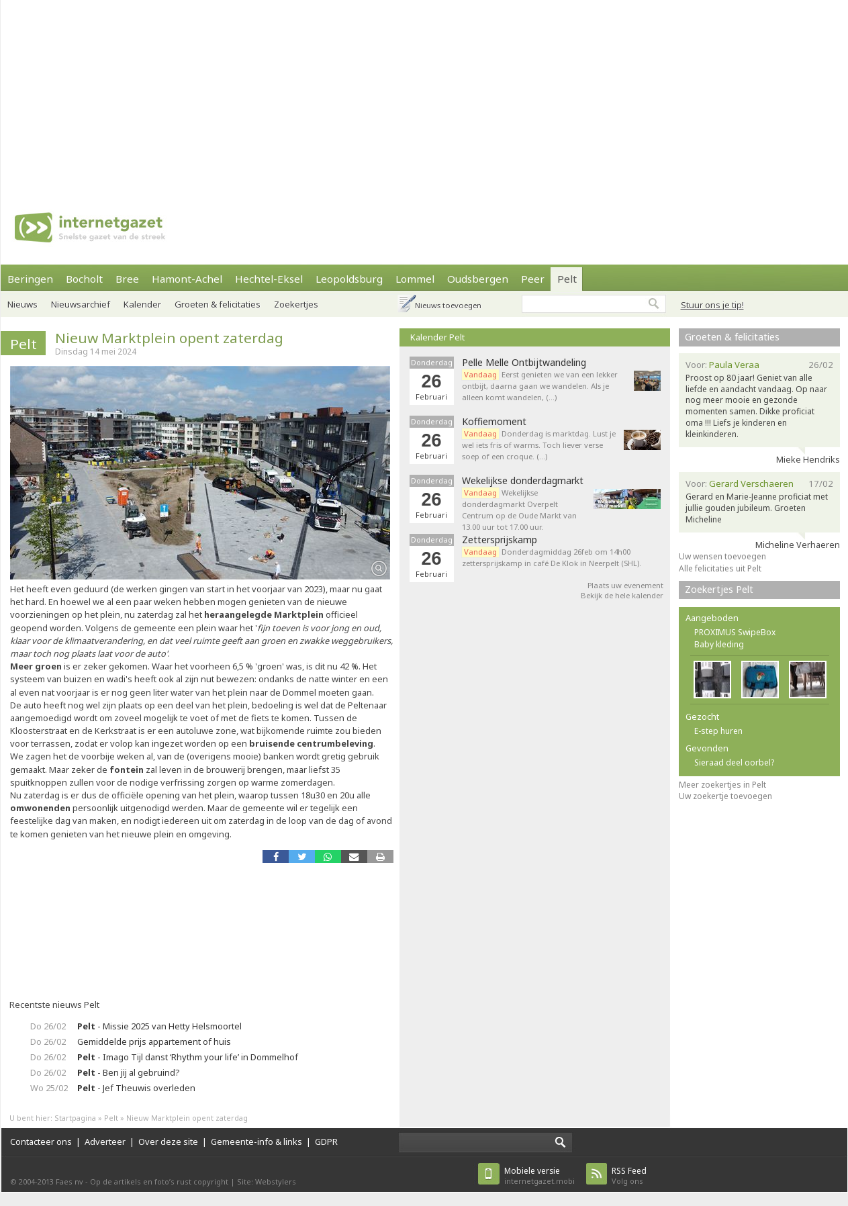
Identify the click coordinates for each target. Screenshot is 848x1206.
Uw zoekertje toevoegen (725, 796)
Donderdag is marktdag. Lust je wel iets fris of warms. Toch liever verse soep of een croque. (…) (539, 444)
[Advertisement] (393, 94)
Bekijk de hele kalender (622, 595)
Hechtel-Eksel (269, 278)
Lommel (414, 278)
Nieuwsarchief (80, 304)
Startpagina (75, 1118)
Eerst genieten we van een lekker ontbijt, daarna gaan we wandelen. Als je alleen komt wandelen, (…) (540, 385)
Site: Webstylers (266, 1181)
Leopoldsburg (349, 278)
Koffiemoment (494, 422)
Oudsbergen (477, 278)
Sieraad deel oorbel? (734, 762)
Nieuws (22, 304)
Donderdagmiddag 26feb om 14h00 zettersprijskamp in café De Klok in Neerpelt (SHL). (551, 557)
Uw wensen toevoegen (722, 556)
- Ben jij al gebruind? (128, 1072)
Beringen (30, 278)
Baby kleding (719, 644)
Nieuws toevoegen (448, 305)
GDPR (326, 1141)
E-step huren (718, 731)
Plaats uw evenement (625, 585)
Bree (127, 278)
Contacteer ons (41, 1141)
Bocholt (84, 278)
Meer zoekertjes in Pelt (722, 784)
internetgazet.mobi (539, 1175)
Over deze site (168, 1141)
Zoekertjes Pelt (719, 589)
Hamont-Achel (187, 278)
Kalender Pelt (437, 337)
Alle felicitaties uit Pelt (720, 568)
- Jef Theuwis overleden (136, 1088)
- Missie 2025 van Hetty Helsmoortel (159, 1026)
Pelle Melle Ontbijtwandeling (524, 363)
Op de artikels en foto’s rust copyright (159, 1181)
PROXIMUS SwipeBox (734, 632)
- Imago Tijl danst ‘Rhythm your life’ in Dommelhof (187, 1057)
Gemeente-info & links (256, 1141)
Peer (533, 278)
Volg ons (629, 1175)
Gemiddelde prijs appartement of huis (154, 1041)
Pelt (567, 278)
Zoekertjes (296, 304)
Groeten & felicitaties (218, 304)
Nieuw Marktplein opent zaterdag (169, 337)
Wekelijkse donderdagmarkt (522, 481)
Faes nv (69, 1181)
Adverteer (105, 1141)
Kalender (142, 304)
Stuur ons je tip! (712, 305)
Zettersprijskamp (499, 540)
